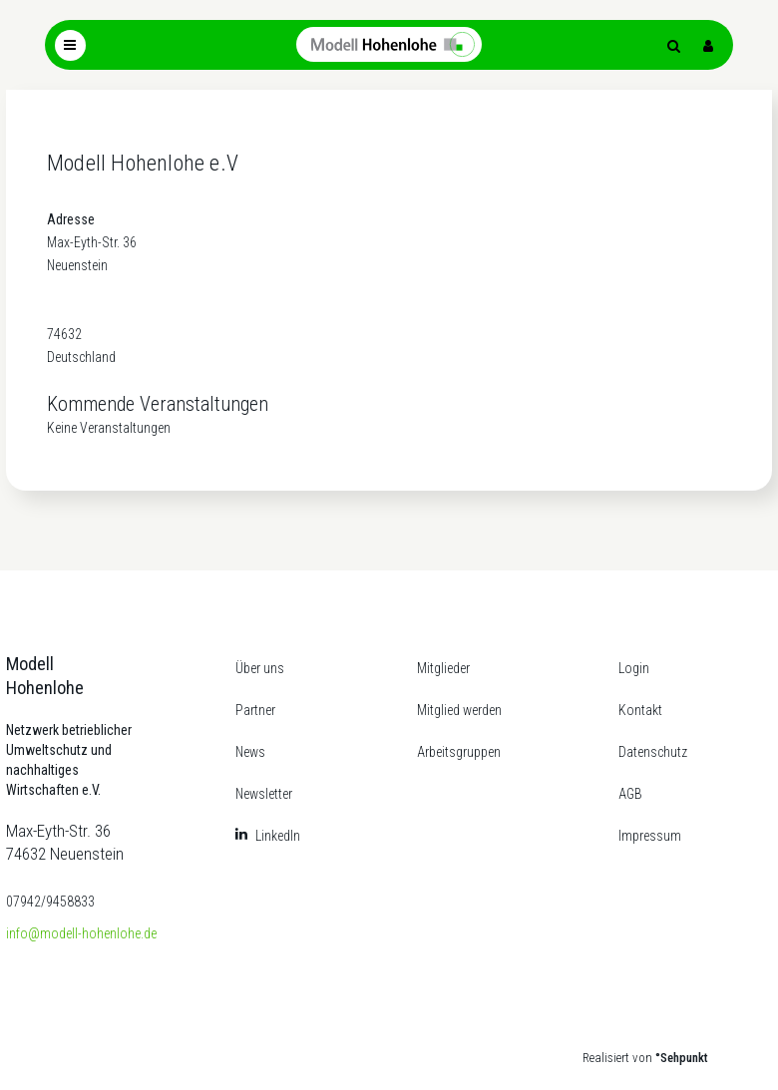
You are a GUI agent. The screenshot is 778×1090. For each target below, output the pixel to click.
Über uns (259, 668)
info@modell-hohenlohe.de (81, 933)
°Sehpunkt (681, 1057)
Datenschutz (652, 752)
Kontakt (640, 710)
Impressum (649, 836)
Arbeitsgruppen (459, 752)
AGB (630, 794)
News (250, 752)
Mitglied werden (459, 710)
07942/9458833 (50, 901)
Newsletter (263, 794)
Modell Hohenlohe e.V (142, 163)
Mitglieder (443, 668)
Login (633, 668)
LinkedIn (277, 836)
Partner (255, 710)
